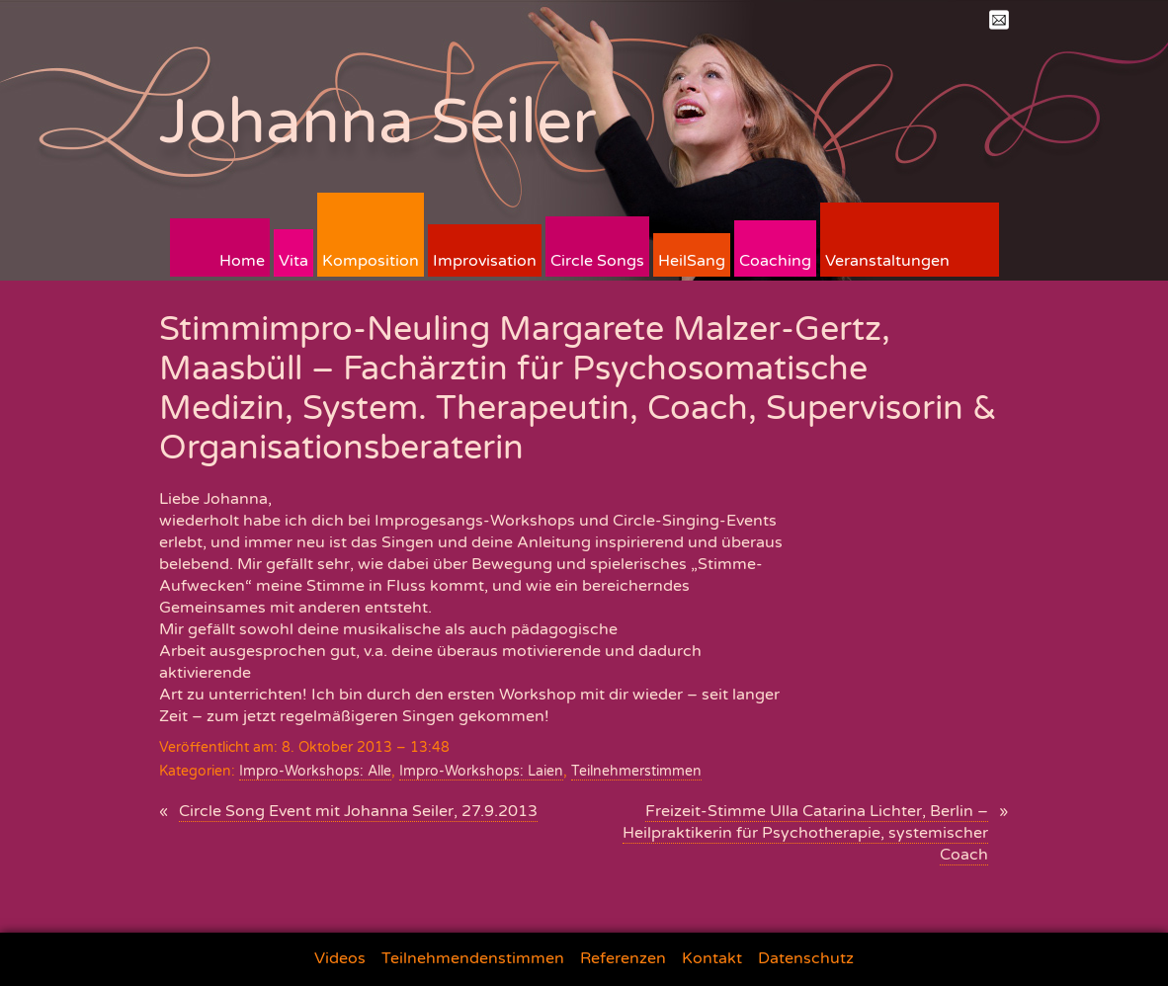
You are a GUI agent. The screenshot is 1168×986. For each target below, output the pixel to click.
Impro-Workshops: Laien (481, 771)
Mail (999, 20)
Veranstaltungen (887, 261)
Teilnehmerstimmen (636, 771)
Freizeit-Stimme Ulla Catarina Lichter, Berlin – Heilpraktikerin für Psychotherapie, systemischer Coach (805, 832)
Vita (293, 261)
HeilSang (691, 261)
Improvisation (485, 261)
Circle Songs (597, 261)
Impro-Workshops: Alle (315, 771)
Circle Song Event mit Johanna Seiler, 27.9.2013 (358, 811)
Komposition (370, 261)
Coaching (775, 261)
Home (242, 261)
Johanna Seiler (378, 122)
